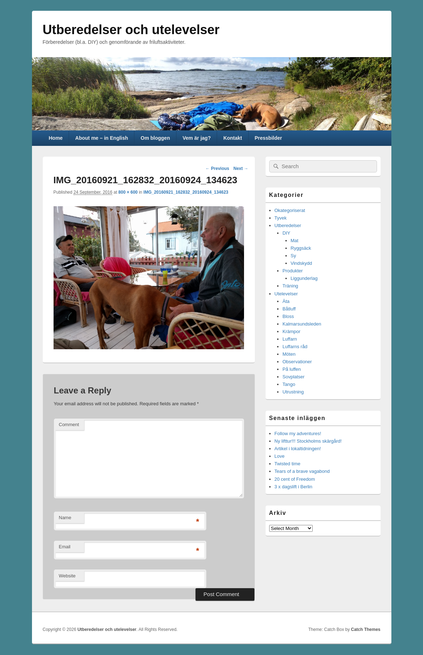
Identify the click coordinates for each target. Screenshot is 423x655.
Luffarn (289, 339)
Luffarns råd (294, 346)
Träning (290, 286)
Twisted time (287, 463)
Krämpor (291, 331)
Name (65, 517)
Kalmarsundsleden (301, 324)
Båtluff (289, 309)
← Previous (217, 168)
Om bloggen (155, 138)
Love (280, 456)
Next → (240, 168)
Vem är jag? (197, 138)
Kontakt (232, 138)
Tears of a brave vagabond (302, 471)
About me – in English (101, 138)
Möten (288, 354)
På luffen (291, 369)
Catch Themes (365, 629)
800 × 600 (128, 192)
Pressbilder (268, 138)
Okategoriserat (290, 210)
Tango (288, 384)
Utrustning (293, 392)
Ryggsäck (301, 248)
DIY (286, 233)
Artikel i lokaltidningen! (298, 448)
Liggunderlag (304, 278)
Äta (286, 301)
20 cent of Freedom (295, 479)
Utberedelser (288, 225)
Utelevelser (286, 293)
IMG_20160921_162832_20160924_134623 (185, 192)
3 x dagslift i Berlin (294, 486)
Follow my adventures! (298, 433)
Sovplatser (293, 376)
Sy (293, 255)
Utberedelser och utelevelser (131, 29)
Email (65, 546)
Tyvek (281, 218)
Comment (69, 424)
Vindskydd (301, 263)
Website (67, 575)
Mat (295, 240)
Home (56, 138)
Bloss (288, 316)
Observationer (297, 361)
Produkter (292, 270)
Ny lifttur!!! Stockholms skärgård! (308, 441)
